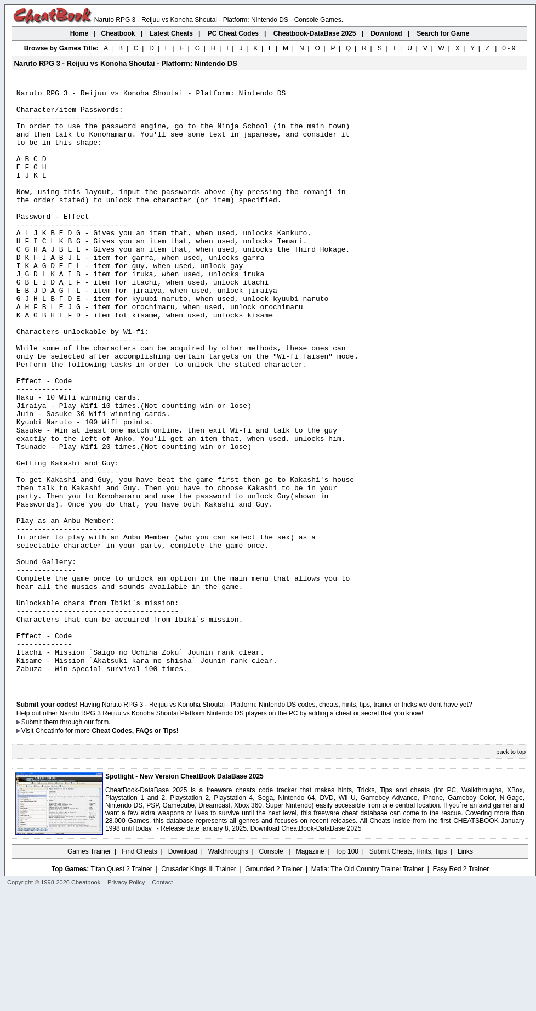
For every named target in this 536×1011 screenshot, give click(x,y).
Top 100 (346, 970)
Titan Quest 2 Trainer (121, 987)
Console (272, 970)
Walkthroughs (228, 970)
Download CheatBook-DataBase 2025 (306, 947)
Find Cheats (139, 970)
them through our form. (77, 840)
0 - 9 (508, 48)
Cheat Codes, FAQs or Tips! (135, 849)
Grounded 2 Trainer (273, 987)
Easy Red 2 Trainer (460, 987)
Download (182, 970)
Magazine (310, 970)
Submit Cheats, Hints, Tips (408, 970)
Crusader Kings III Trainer (198, 987)
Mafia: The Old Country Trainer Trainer (367, 987)
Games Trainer (89, 970)
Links (465, 970)
